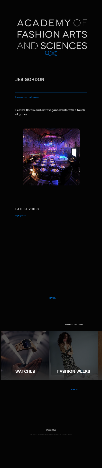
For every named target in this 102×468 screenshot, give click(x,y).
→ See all (74, 390)
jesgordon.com (21, 97)
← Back (51, 298)
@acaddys (51, 430)
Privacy (65, 434)
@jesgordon (34, 97)
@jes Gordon (20, 216)
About (70, 434)
